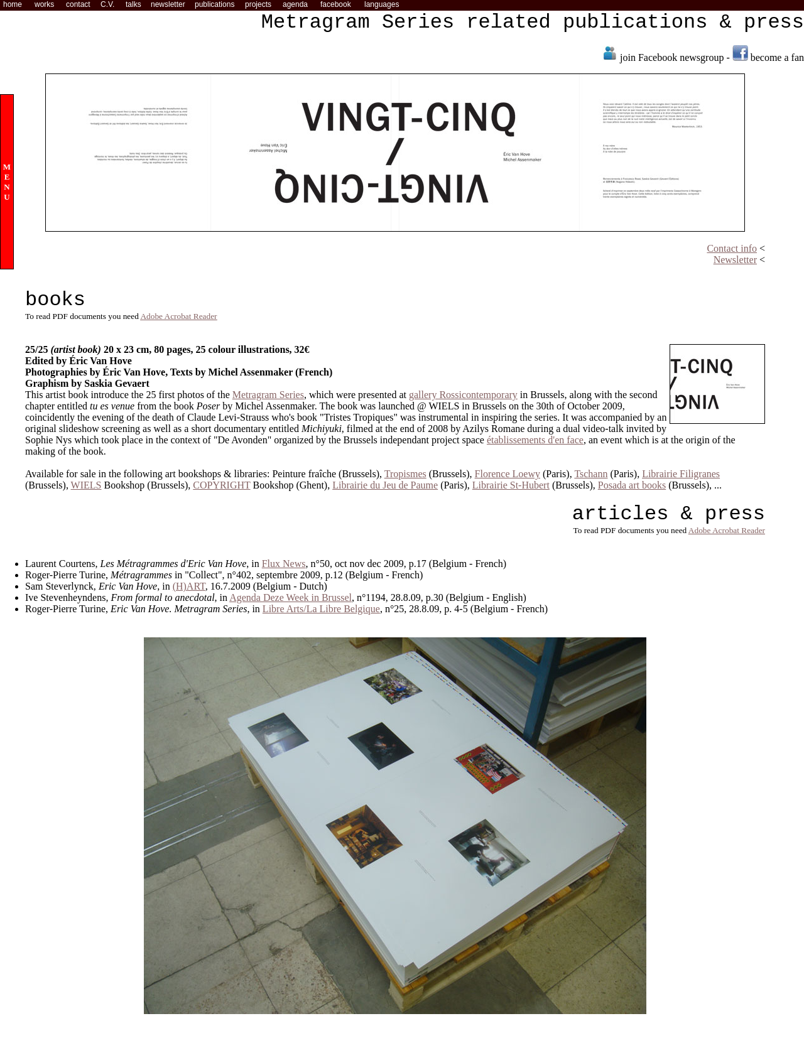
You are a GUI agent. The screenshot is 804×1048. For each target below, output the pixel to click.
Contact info (732, 248)
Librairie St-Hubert (511, 485)
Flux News (284, 563)
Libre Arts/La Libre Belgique (321, 608)
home (12, 4)
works (44, 4)
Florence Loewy (507, 473)
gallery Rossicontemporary (463, 394)
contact (78, 4)
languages (381, 4)
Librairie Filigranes (681, 473)
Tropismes (405, 473)
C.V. (107, 4)
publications (214, 4)
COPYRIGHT (221, 485)
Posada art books (632, 485)
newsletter (168, 4)
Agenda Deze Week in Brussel (290, 597)
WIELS (86, 485)
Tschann (590, 473)
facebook (335, 4)
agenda (295, 4)
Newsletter (735, 259)
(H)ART (189, 586)
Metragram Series (268, 394)
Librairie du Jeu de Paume (385, 485)
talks (133, 4)
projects (258, 4)
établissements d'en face (535, 440)
